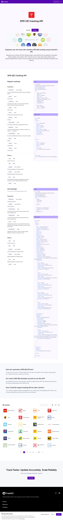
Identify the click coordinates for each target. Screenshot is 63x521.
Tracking (28, 30)
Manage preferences (45, 514)
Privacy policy (22, 518)
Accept (58, 514)
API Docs (35, 30)
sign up (54, 372)
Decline (52, 514)
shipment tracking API (23, 390)
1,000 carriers (27, 392)
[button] (31, 501)
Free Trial (31, 478)
